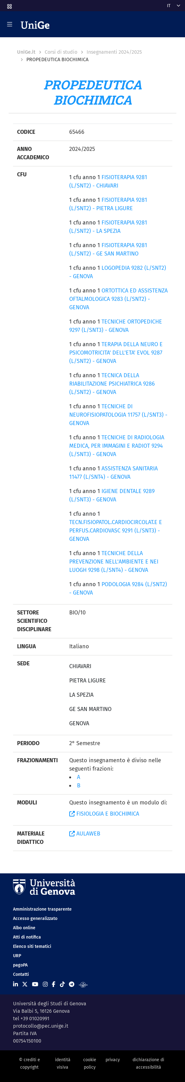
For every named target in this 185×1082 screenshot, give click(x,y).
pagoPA (20, 965)
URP (17, 955)
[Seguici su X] (25, 984)
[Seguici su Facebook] (53, 984)
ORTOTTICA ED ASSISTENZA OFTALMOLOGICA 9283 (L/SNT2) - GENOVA (118, 299)
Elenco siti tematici (32, 946)
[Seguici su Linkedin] (15, 984)
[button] (9, 4)
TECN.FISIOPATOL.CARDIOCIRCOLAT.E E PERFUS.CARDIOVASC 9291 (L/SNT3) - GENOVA (115, 530)
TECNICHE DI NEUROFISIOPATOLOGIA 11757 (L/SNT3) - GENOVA (118, 415)
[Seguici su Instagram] (45, 984)
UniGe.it (26, 52)
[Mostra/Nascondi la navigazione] (9, 24)
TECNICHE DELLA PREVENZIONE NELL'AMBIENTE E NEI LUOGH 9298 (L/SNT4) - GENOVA (113, 561)
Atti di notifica (27, 937)
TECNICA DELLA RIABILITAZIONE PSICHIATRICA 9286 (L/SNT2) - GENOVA (112, 384)
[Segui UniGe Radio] (83, 984)
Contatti (21, 974)
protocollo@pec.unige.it (40, 1026)
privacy (113, 1059)
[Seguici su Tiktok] (62, 984)
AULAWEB (84, 833)
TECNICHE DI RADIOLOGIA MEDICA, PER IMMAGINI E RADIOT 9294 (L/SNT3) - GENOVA (116, 446)
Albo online (24, 927)
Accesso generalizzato (35, 918)
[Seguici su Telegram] (71, 984)
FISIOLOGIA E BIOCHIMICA (104, 813)
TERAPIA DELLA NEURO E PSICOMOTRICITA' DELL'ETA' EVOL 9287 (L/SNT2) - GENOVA (116, 352)
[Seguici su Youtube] (35, 984)
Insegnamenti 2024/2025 (114, 52)
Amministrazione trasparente (42, 909)
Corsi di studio (61, 52)
